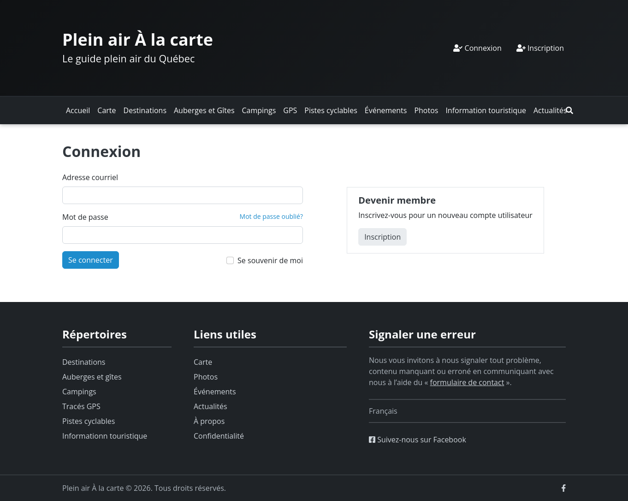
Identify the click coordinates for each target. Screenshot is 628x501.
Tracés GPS (81, 406)
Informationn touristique (104, 436)
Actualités (550, 110)
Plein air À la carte (137, 39)
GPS (290, 110)
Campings (259, 110)
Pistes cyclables (330, 110)
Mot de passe (85, 217)
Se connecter (90, 260)
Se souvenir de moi (270, 260)
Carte (106, 110)
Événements (386, 110)
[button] (569, 110)
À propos (209, 421)
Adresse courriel (90, 177)
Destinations (145, 110)
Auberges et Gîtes (204, 110)
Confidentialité (219, 436)
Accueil (78, 110)
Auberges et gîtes (92, 377)
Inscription (540, 48)
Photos (426, 110)
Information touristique (485, 110)
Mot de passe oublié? (271, 216)
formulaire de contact (467, 382)
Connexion (477, 48)
